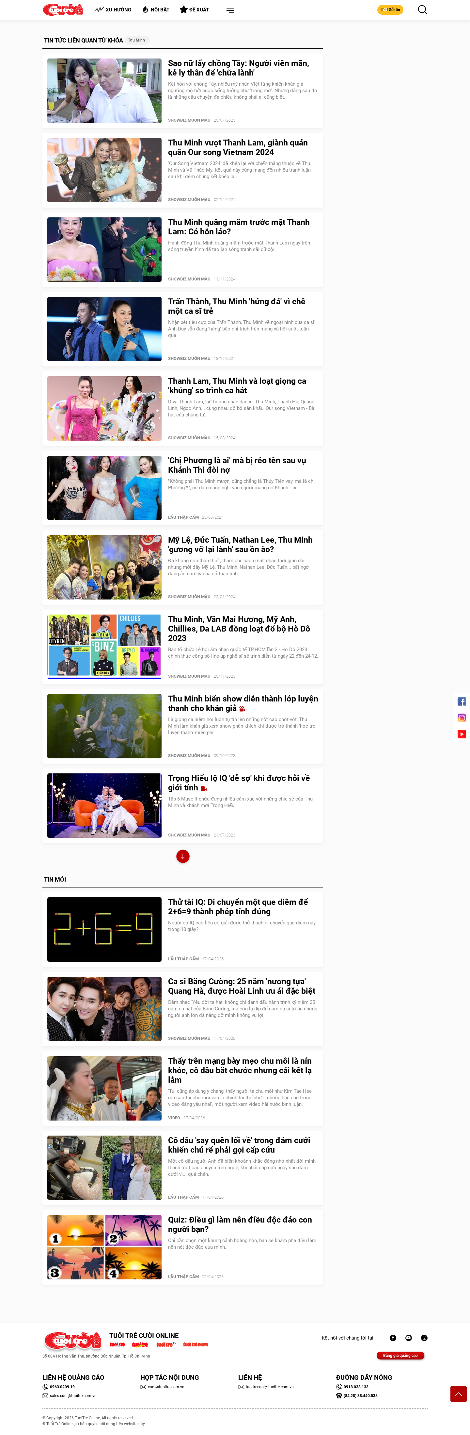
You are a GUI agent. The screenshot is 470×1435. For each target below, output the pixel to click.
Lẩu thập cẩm (183, 517)
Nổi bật (155, 9)
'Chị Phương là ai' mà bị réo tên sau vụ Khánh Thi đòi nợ (237, 465)
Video (174, 1117)
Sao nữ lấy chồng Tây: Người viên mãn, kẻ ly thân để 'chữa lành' (238, 68)
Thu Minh (136, 40)
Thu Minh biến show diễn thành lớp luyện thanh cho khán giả (243, 703)
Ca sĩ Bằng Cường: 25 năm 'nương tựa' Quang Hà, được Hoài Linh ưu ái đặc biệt (241, 986)
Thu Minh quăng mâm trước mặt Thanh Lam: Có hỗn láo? (239, 226)
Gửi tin (390, 9)
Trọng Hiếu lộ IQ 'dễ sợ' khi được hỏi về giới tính (239, 782)
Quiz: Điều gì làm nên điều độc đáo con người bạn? (240, 1224)
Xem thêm (183, 857)
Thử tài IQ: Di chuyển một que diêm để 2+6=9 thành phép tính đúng (238, 906)
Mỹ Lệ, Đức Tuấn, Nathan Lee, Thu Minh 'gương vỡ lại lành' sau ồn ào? (240, 544)
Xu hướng (113, 10)
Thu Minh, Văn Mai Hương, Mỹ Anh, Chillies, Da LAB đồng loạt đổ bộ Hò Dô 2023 (239, 629)
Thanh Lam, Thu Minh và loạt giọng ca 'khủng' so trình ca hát (237, 385)
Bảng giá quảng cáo (400, 1355)
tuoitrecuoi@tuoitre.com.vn (266, 1387)
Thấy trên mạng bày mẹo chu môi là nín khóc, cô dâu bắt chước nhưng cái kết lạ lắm (240, 1070)
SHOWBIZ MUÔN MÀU (189, 120)
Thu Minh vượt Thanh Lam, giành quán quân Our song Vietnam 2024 (238, 147)
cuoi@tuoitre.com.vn (162, 1387)
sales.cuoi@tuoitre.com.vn (69, 1395)
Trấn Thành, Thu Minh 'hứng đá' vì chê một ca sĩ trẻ (237, 306)
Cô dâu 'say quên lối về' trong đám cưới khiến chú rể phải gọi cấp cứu (239, 1145)
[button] (229, 11)
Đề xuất (194, 9)
